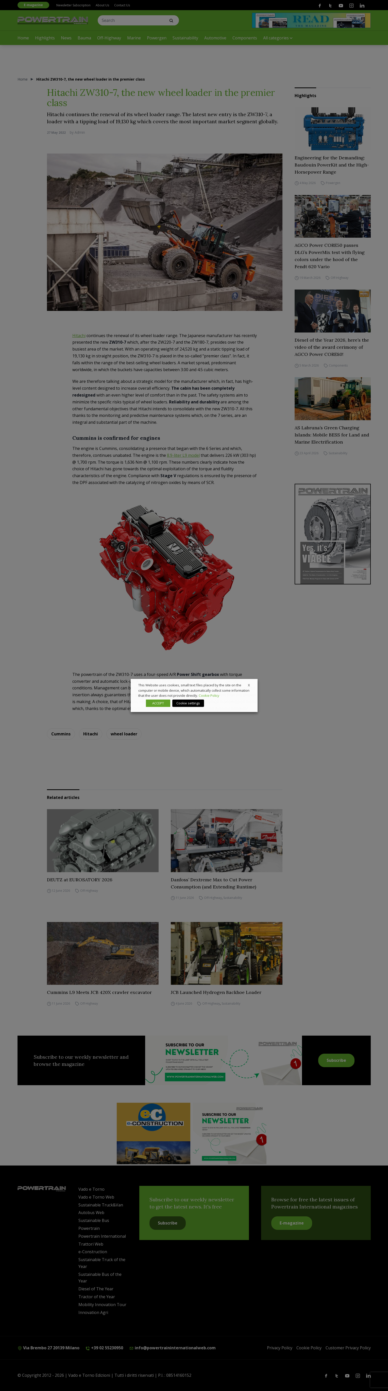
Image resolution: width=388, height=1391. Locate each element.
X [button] (249, 685)
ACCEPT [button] (158, 703)
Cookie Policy (209, 695)
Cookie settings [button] (188, 703)
